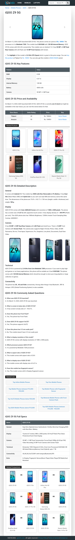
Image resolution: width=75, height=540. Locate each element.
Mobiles (27, 3)
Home (19, 3)
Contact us (63, 538)
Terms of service (53, 538)
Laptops (36, 3)
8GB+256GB (54, 58)
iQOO (24, 8)
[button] (10, 27)
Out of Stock (62, 116)
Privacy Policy (42, 538)
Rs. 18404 (25, 58)
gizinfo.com (21, 538)
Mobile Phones (16, 8)
